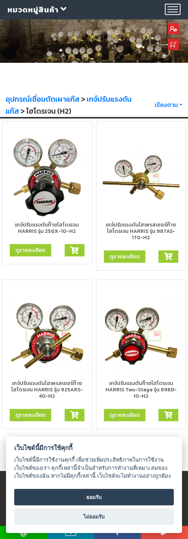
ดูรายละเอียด (30, 250)
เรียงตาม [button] (166, 104)
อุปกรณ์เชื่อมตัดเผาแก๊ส (43, 99)
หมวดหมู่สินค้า (37, 9)
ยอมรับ (94, 497)
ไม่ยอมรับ (94, 517)
